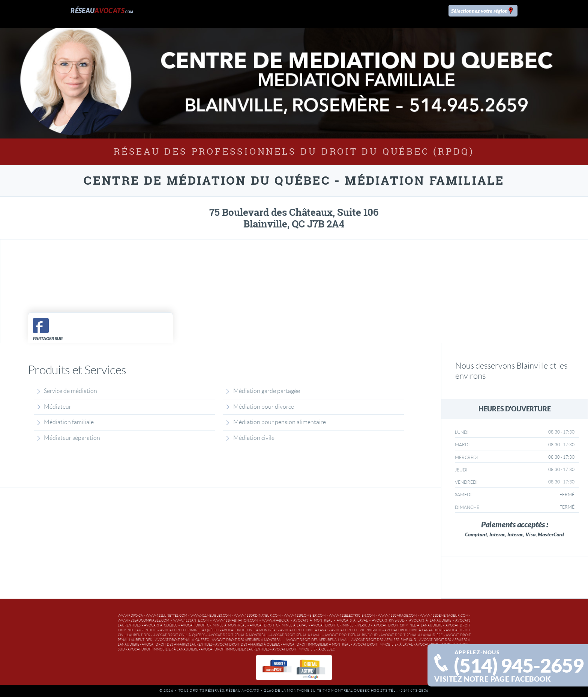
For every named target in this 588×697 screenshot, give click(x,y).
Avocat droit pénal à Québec (182, 640)
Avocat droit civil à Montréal (250, 630)
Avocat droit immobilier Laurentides (235, 649)
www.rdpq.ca (130, 615)
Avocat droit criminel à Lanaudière (408, 625)
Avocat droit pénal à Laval (295, 635)
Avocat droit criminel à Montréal (213, 625)
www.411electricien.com (352, 615)
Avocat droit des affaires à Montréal (247, 640)
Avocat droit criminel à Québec (189, 630)
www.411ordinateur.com (257, 615)
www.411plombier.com (305, 615)
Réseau (101, 10)
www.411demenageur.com (444, 615)
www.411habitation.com (235, 620)
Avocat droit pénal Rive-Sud (351, 635)
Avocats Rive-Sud (388, 620)
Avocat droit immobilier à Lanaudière (163, 649)
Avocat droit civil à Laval (304, 630)
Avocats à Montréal (312, 620)
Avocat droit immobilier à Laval (383, 644)
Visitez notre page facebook (492, 679)
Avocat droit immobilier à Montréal (316, 644)
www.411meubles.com (210, 615)
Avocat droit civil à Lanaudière (413, 630)
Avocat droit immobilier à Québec (303, 649)
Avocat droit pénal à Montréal (237, 635)
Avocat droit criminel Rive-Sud (340, 625)
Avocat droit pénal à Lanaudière (411, 635)
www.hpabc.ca (275, 620)
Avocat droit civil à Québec (179, 635)
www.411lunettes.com (166, 615)
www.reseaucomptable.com (143, 620)
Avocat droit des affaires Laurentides (177, 644)
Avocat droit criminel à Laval (278, 625)
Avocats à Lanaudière (430, 620)
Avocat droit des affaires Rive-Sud (383, 640)
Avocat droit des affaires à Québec (247, 644)
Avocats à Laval (352, 620)
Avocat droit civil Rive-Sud (356, 630)
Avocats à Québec (160, 625)
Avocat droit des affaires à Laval (317, 640)
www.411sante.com (190, 620)
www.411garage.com (397, 615)
